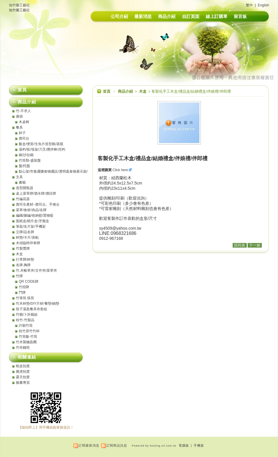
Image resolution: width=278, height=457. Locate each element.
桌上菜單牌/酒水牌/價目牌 (36, 193)
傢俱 (19, 116)
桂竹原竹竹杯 (29, 331)
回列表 (239, 245)
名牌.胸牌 (23, 265)
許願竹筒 (26, 325)
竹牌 (19, 276)
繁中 (249, 5)
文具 (19, 177)
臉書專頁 (23, 383)
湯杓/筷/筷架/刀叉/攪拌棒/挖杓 (42, 149)
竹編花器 (23, 199)
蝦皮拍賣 (23, 366)
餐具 (19, 127)
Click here (122, 170)
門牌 (22, 292)
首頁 (106, 91)
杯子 (22, 133)
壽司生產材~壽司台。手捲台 (38, 204)
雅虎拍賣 (23, 372)
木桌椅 (24, 122)
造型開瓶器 (24, 188)
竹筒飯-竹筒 (28, 336)
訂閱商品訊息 (116, 445)
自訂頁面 (190, 16)
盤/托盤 (24, 166)
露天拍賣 (23, 377)
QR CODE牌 (28, 281)
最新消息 (143, 16)
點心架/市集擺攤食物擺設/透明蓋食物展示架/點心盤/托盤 (53, 171)
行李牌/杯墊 (25, 259)
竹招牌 (24, 287)
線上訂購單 (216, 16)
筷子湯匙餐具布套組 (31, 309)
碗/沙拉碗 (26, 155)
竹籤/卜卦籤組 (27, 314)
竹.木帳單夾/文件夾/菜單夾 (36, 270)
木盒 (143, 91)
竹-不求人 (23, 111)
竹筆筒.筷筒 (25, 298)
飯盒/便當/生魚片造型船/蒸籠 (41, 144)
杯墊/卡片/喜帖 (27, 237)
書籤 (22, 182)
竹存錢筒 (23, 348)
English (263, 5)
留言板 (240, 16)
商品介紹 (166, 16)
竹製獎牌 (23, 248)
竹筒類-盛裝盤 (30, 160)
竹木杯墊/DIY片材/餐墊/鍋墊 (37, 303)
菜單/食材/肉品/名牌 (31, 210)
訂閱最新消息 (89, 445)
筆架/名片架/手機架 (31, 226)
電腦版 (184, 445)
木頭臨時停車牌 (28, 243)
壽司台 (24, 138)
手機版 (199, 445)
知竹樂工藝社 (19, 5)
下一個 (254, 245)
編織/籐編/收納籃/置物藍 (34, 215)
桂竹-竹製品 (25, 320)
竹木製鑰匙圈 (26, 342)
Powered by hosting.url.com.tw (154, 445)
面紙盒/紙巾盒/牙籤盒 (32, 221)
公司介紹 (119, 16)
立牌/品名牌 (25, 232)
